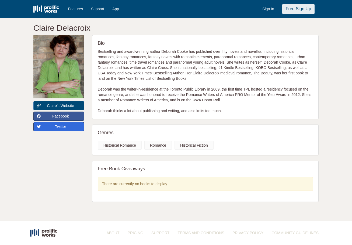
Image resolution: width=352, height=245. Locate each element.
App (115, 9)
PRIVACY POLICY (247, 233)
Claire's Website (55, 105)
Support (97, 9)
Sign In (268, 9)
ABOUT (112, 233)
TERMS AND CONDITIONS (200, 233)
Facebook (53, 116)
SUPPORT (160, 233)
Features (75, 9)
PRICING (135, 233)
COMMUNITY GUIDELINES (295, 233)
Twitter (51, 126)
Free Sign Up (298, 8)
